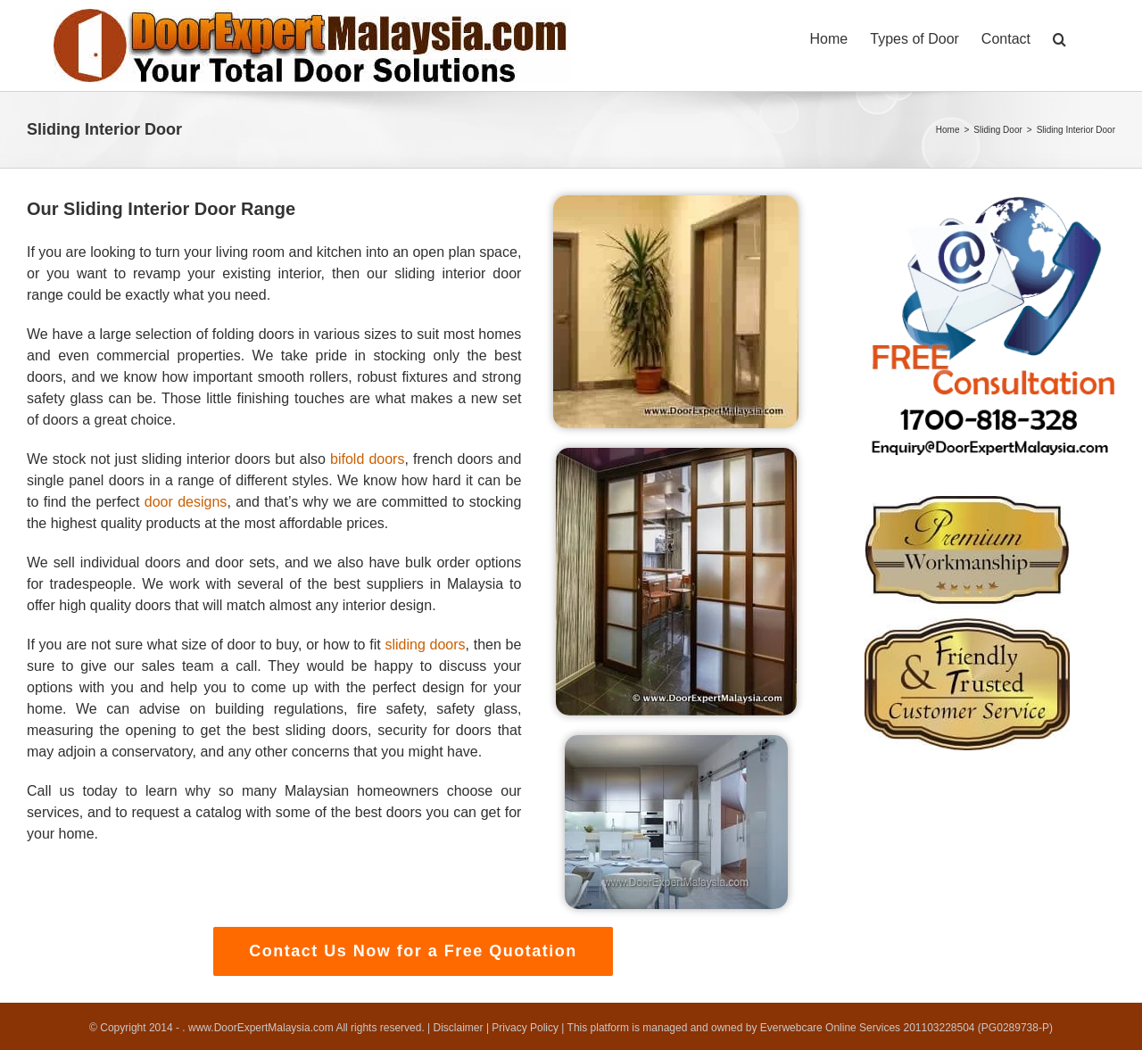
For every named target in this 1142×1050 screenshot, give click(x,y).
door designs (186, 501)
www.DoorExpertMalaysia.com (261, 1027)
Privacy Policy (525, 1027)
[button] (1059, 37)
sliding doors (425, 644)
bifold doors (367, 459)
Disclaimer (459, 1027)
